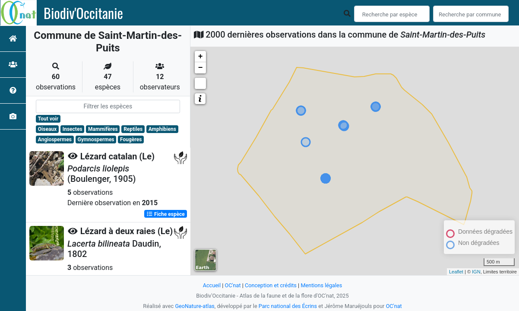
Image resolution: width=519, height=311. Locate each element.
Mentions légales (322, 285)
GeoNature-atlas (194, 306)
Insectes (72, 129)
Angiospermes (55, 139)
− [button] (200, 68)
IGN (476, 271)
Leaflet (456, 271)
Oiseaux (47, 129)
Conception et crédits (270, 285)
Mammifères (102, 129)
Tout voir (48, 119)
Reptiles (132, 129)
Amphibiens (162, 129)
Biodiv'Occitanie (83, 13)
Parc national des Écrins (287, 306)
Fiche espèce (165, 214)
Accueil (211, 285)
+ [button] (200, 56)
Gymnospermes (96, 139)
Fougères (131, 139)
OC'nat (232, 285)
